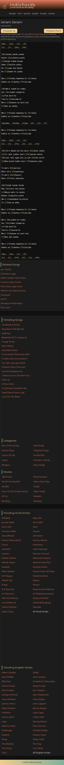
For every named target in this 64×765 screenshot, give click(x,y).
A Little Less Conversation (14, 358)
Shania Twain (39, 735)
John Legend (39, 704)
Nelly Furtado (8, 726)
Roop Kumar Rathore (43, 589)
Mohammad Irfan (42, 562)
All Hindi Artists (40, 611)
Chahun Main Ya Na (11, 282)
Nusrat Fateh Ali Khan (44, 571)
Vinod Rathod (9, 602)
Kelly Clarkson (9, 708)
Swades (37, 496)
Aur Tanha (6, 269)
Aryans (36, 531)
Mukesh (6, 567)
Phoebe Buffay (40, 730)
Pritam (36, 585)
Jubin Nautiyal (40, 549)
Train (4, 753)
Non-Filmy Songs (10, 445)
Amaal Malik (8, 522)
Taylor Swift (38, 739)
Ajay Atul (37, 518)
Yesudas (37, 607)
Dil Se (5, 496)
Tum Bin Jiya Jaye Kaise (13, 363)
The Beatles (7, 744)
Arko (35, 527)
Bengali (12, 13)
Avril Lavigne (39, 677)
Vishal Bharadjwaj (42, 602)
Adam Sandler (9, 672)
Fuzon (5, 545)
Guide (36, 486)
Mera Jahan (7, 346)
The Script (7, 748)
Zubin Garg (7, 611)
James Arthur (8, 704)
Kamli (4, 299)
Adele (36, 672)
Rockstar (37, 501)
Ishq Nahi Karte (9, 350)
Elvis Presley (8, 690)
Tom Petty (38, 748)
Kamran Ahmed (41, 553)
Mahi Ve (6, 380)
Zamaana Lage (8, 274)
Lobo (4, 721)
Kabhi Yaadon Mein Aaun (13, 278)
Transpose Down (53, 31)
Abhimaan (7, 477)
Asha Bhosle (8, 536)
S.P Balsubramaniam (43, 594)
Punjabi (43, 13)
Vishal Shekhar (9, 607)
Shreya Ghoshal (40, 598)
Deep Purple (39, 686)
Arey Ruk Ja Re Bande (13, 329)
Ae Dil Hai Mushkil (11, 481)
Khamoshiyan (40, 477)
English (35, 13)
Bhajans (6, 465)
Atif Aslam (38, 536)
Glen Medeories (41, 695)
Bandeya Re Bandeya (11, 303)
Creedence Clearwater (44, 681)
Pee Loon (5, 307)
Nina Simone (39, 726)
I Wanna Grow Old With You (16, 375)
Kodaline (6, 712)
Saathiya (6, 333)
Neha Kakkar (8, 571)
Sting (4, 739)
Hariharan (38, 545)
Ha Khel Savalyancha (12, 371)
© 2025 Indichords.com (32, 762)
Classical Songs (41, 450)
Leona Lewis (8, 717)
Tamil (19, 13)
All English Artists (41, 753)
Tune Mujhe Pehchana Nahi (16, 354)
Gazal (4, 460)
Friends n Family (41, 460)
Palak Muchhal (40, 576)
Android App (37, 34)
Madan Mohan (9, 558)
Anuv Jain (7, 527)
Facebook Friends (11, 325)
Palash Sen (7, 580)
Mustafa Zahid (40, 567)
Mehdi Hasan (8, 562)
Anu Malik (38, 522)
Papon (36, 580)
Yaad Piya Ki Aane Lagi (13, 392)
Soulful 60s (38, 455)
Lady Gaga (38, 712)
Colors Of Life (8, 455)
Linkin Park (38, 717)
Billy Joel (6, 681)
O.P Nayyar (7, 576)
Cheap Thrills (8, 342)
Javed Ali (6, 549)
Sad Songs (38, 445)
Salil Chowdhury (10, 598)
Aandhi (5, 486)
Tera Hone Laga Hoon (11, 286)
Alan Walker (8, 677)
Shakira (5, 735)
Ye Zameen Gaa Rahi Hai (14, 388)
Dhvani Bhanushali (11, 540)
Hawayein (6, 295)
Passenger (7, 730)
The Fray (37, 744)
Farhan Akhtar (40, 540)
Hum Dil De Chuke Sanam (15, 491)
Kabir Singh (39, 491)
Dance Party (8, 450)
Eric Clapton (39, 690)
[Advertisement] (33, 418)
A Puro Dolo (8, 384)
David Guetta (8, 686)
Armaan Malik (9, 531)
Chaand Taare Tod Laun (13, 367)
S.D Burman (8, 594)
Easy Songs (39, 465)
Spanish (27, 13)
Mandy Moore (40, 721)
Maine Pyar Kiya (41, 481)
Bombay (6, 501)
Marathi (51, 13)
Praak (4, 585)
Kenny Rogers (40, 708)
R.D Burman (8, 589)
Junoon (5, 553)
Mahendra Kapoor (42, 558)
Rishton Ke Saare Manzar (13, 290)
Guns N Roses (9, 699)
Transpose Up (9, 31)
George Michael (10, 695)
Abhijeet (6, 518)
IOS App (24, 34)
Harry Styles (39, 699)
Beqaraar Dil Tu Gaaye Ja (14, 337)
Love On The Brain (11, 397)
